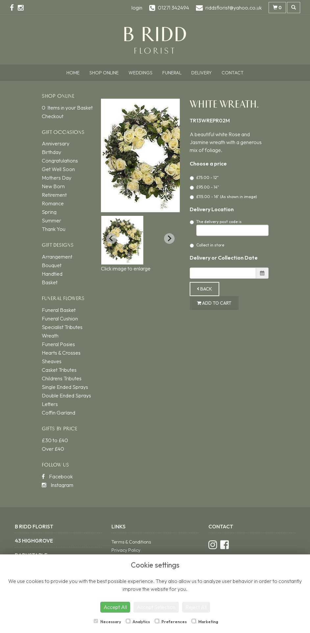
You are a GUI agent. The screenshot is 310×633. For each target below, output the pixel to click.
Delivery (201, 73)
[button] (122, 240)
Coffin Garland (58, 412)
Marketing (205, 621)
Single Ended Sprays (65, 387)
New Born (53, 186)
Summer (51, 220)
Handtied (52, 273)
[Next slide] (169, 238)
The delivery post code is (229, 227)
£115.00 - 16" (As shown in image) (223, 196)
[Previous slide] (111, 238)
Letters (50, 404)
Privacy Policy (125, 550)
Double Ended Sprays (66, 395)
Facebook (57, 476)
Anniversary (55, 143)
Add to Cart (214, 303)
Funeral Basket (59, 310)
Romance (53, 203)
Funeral (171, 73)
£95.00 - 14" (204, 187)
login (136, 7)
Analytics (138, 621)
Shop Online (104, 73)
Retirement (54, 194)
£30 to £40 (55, 440)
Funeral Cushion (60, 318)
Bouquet (51, 265)
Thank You (53, 229)
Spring (49, 212)
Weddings (141, 73)
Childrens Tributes (62, 378)
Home (73, 73)
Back (204, 289)
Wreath (50, 335)
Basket (50, 282)
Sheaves (51, 361)
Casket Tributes (59, 370)
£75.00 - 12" (204, 177)
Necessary (107, 621)
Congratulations (60, 160)
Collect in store (207, 245)
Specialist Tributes (62, 327)
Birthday (51, 152)
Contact (233, 73)
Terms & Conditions (131, 542)
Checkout (52, 116)
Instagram (57, 485)
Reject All (196, 607)
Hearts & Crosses (61, 352)
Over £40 (53, 448)
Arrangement (57, 256)
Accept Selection (156, 607)
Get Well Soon (58, 169)
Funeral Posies (58, 344)
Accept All (115, 607)
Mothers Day (56, 177)
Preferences (171, 621)
